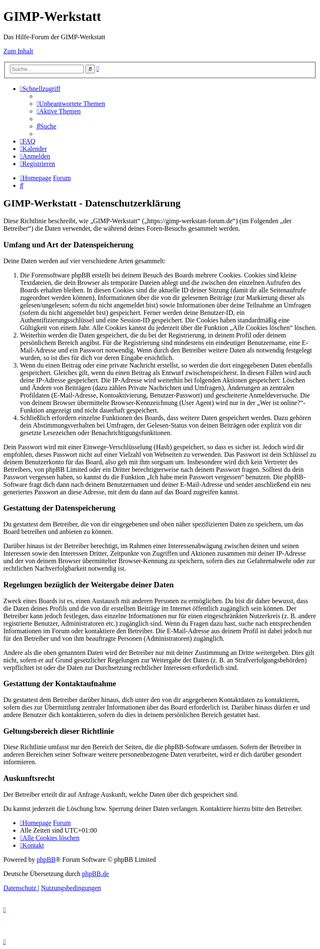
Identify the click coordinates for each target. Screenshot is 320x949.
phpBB (46, 859)
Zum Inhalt (18, 51)
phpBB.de (95, 873)
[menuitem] (71, 103)
